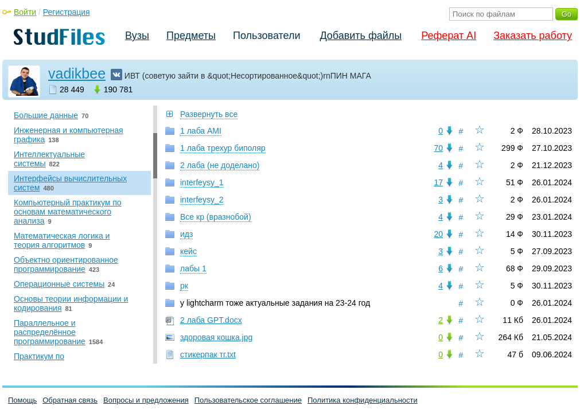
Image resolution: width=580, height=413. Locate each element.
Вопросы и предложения (146, 400)
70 (438, 148)
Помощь (22, 400)
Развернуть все (209, 114)
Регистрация (66, 12)
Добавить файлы (361, 35)
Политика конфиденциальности (362, 400)
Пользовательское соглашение (248, 400)
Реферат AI (448, 35)
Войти (25, 12)
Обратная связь (70, 400)
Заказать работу (532, 35)
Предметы (191, 35)
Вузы (137, 35)
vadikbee (77, 73)
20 (438, 234)
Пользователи (266, 35)
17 (438, 182)
